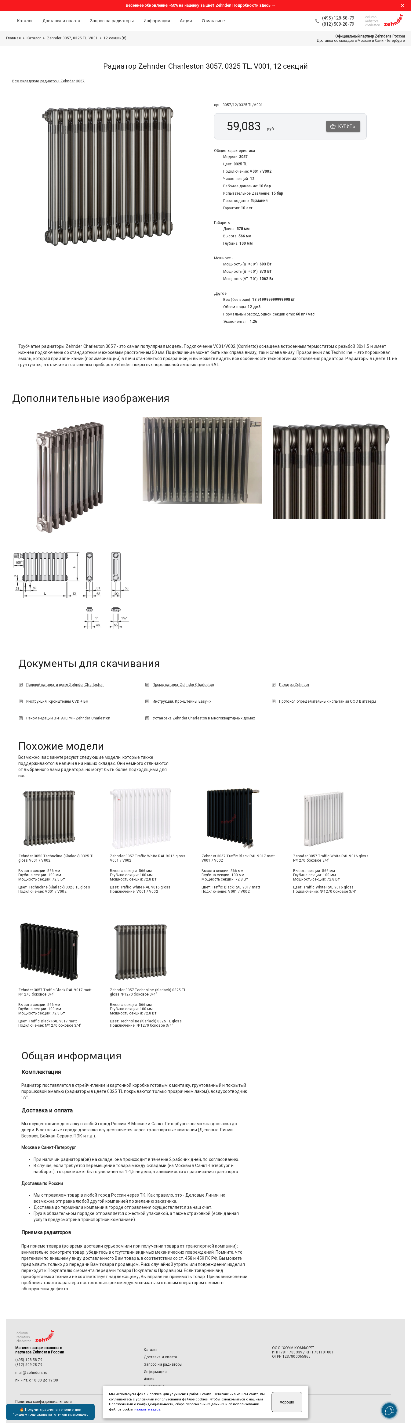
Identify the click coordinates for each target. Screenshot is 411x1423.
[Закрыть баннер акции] (402, 5)
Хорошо (287, 1402)
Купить (343, 126)
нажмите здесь (147, 1409)
